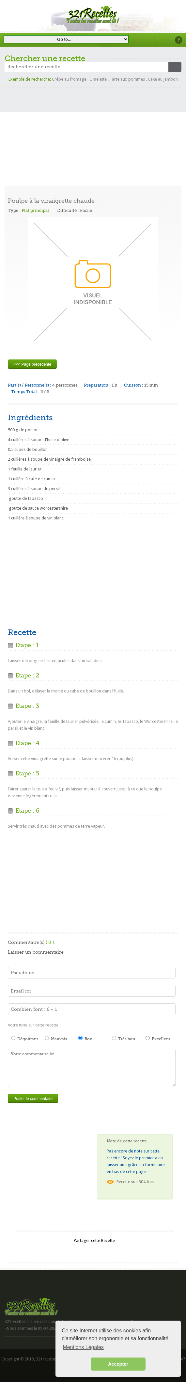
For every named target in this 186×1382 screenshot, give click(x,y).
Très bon (123, 1038)
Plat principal (35, 210)
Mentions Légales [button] (83, 1347)
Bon (85, 1038)
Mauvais (56, 1038)
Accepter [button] (118, 1364)
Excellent (158, 1038)
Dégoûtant (24, 1038)
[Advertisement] (93, 134)
